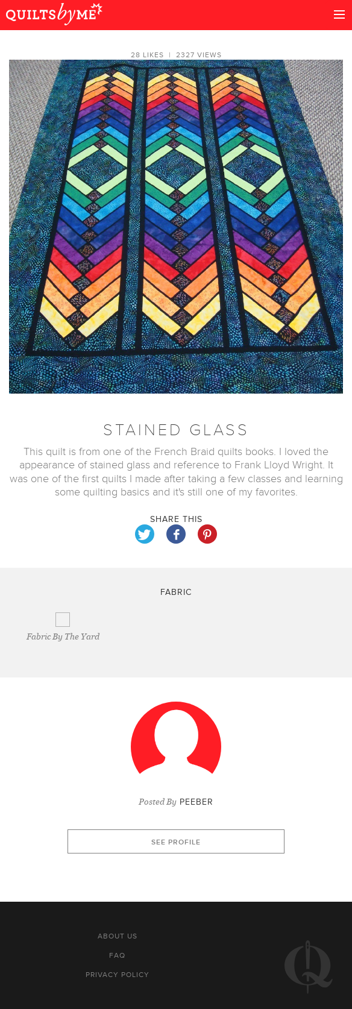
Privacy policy (117, 974)
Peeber (196, 802)
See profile (176, 842)
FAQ (117, 955)
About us (117, 936)
